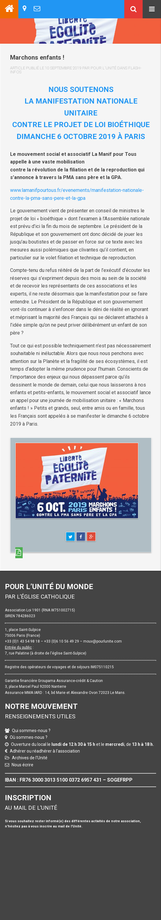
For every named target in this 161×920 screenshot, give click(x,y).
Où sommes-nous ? (28, 737)
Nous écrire (22, 764)
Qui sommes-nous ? (31, 730)
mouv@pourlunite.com (102, 641)
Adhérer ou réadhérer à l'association (45, 751)
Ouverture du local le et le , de (82, 744)
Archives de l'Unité (29, 757)
